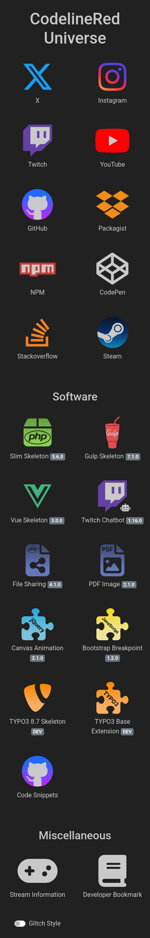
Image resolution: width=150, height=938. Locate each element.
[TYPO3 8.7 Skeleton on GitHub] (37, 720)
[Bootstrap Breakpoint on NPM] (112, 646)
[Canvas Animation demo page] (37, 646)
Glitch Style (45, 923)
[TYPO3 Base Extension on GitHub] (112, 720)
